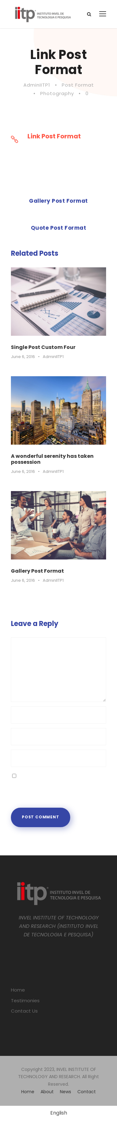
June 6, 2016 (23, 357)
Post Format (78, 85)
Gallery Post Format (37, 571)
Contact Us (24, 1011)
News (65, 1092)
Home (18, 990)
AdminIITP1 (36, 85)
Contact (86, 1092)
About (47, 1092)
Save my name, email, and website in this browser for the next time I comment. (56, 784)
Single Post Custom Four (43, 347)
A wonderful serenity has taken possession (52, 459)
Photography (57, 93)
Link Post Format (54, 136)
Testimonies (25, 1000)
